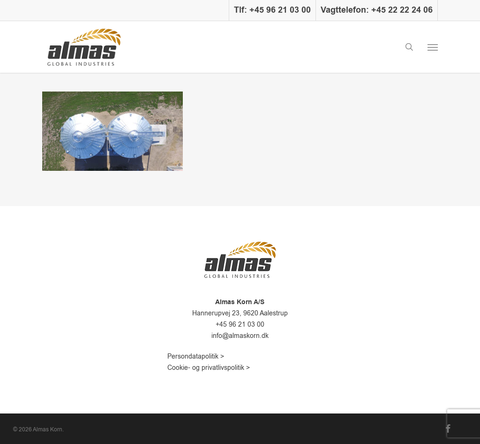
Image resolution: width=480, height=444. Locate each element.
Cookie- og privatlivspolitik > (208, 367)
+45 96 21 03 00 (240, 324)
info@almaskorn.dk (240, 335)
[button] (433, 47)
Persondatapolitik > (195, 356)
